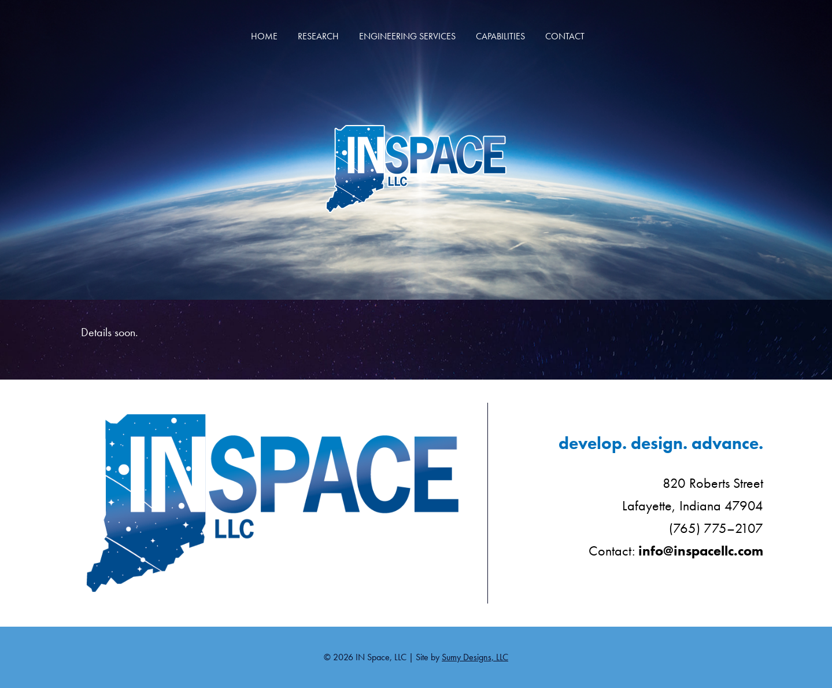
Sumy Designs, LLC (475, 657)
